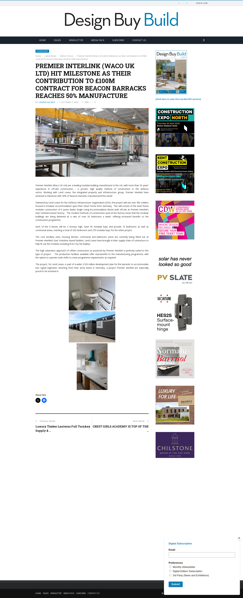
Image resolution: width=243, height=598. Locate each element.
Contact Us (139, 40)
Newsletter (76, 40)
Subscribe (118, 40)
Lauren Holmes (47, 102)
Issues (57, 40)
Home (42, 40)
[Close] (239, 538)
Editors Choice (42, 51)
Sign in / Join (202, 3)
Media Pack (97, 40)
